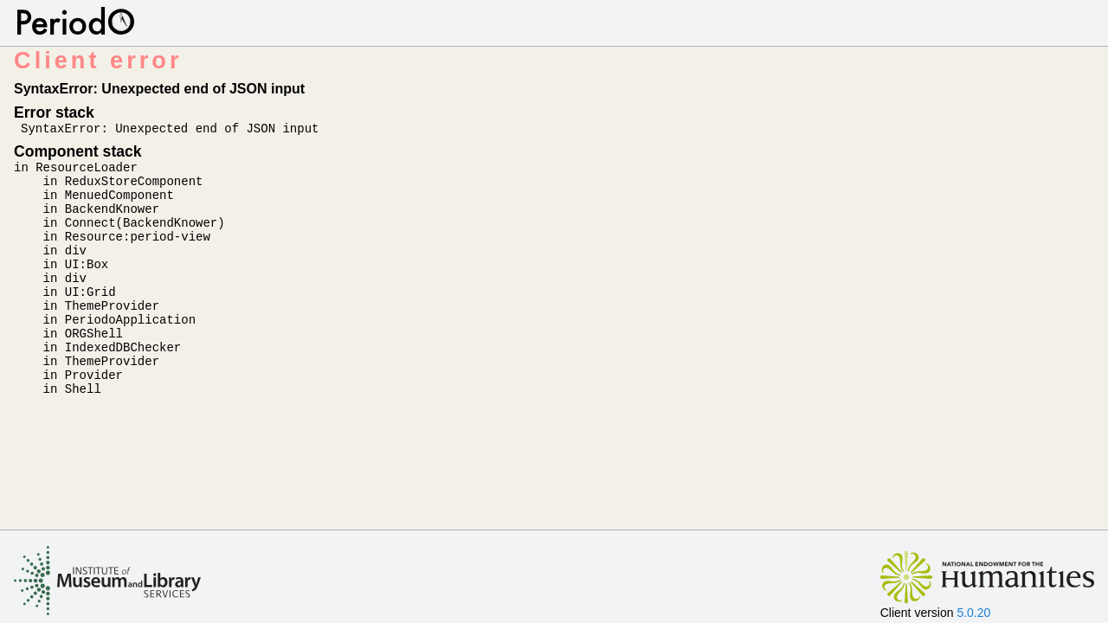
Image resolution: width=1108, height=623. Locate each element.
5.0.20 (973, 613)
